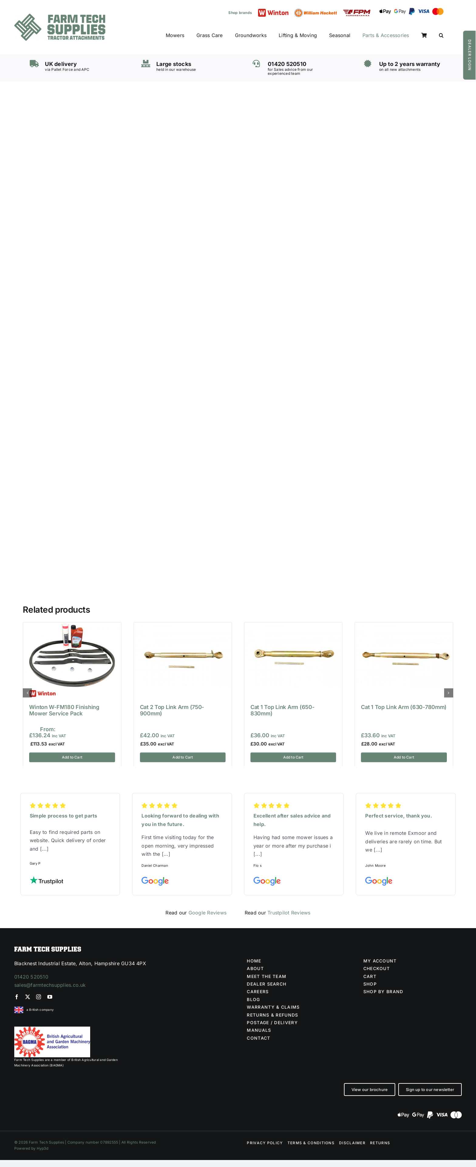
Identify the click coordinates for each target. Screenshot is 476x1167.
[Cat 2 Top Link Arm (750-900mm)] (182, 627)
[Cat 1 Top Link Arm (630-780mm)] (403, 627)
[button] (441, 35)
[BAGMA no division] (52, 1029)
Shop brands (240, 12)
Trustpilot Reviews (288, 913)
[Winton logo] (273, 11)
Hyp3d (42, 1148)
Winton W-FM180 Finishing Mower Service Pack (64, 710)
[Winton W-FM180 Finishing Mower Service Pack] (72, 627)
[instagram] (38, 996)
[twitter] (27, 996)
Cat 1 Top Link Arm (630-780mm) (404, 707)
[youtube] (49, 996)
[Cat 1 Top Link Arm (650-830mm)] (293, 627)
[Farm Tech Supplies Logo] (59, 16)
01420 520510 (31, 977)
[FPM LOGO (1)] (356, 12)
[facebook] (16, 996)
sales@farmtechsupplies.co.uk (50, 985)
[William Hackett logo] (315, 11)
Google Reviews (207, 913)
